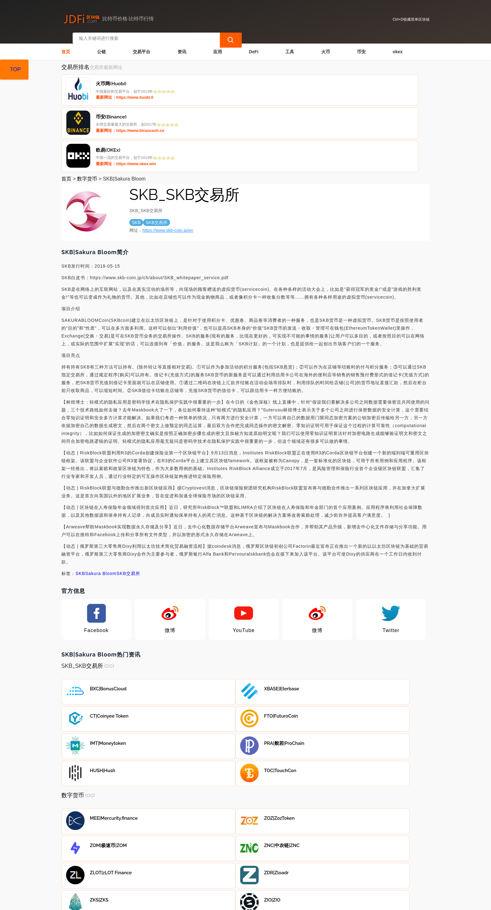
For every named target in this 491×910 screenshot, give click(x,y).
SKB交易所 (128, 502)
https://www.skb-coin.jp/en (167, 159)
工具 (289, 46)
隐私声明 (161, 867)
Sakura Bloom (100, 502)
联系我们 (129, 867)
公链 (101, 46)
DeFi (253, 46)
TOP (15, 69)
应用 (217, 46)
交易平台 (141, 46)
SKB (80, 502)
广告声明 (193, 867)
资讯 (182, 46)
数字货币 (87, 108)
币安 (361, 46)
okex (398, 46)
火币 (325, 46)
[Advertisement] (245, 815)
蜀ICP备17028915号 (187, 902)
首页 (65, 46)
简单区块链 (159, 902)
